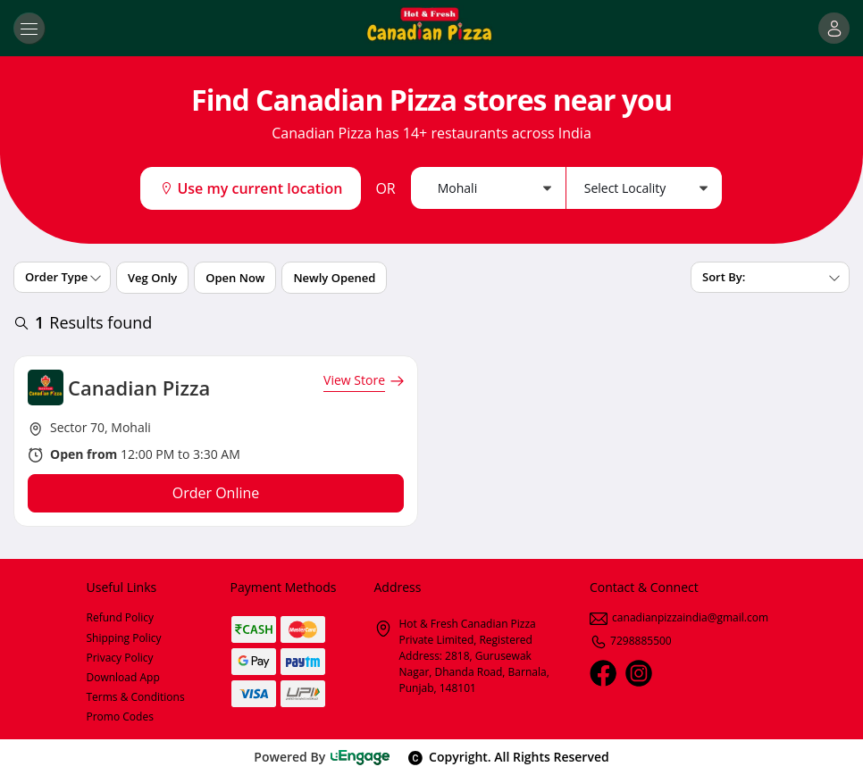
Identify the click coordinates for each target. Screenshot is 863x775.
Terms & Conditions (136, 696)
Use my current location (250, 188)
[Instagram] (638, 673)
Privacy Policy (120, 657)
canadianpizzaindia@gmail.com (679, 617)
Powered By (322, 756)
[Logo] (431, 28)
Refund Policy (121, 617)
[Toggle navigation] (29, 28)
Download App (123, 677)
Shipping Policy (124, 638)
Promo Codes (120, 716)
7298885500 (631, 640)
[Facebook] (603, 673)
